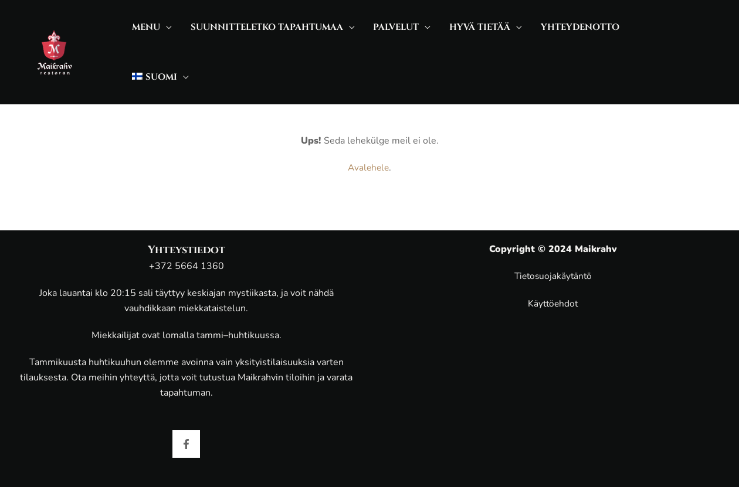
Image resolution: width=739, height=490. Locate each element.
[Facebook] (186, 444)
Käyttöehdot (553, 303)
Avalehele (368, 140)
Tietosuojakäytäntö (553, 276)
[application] (161, 38)
